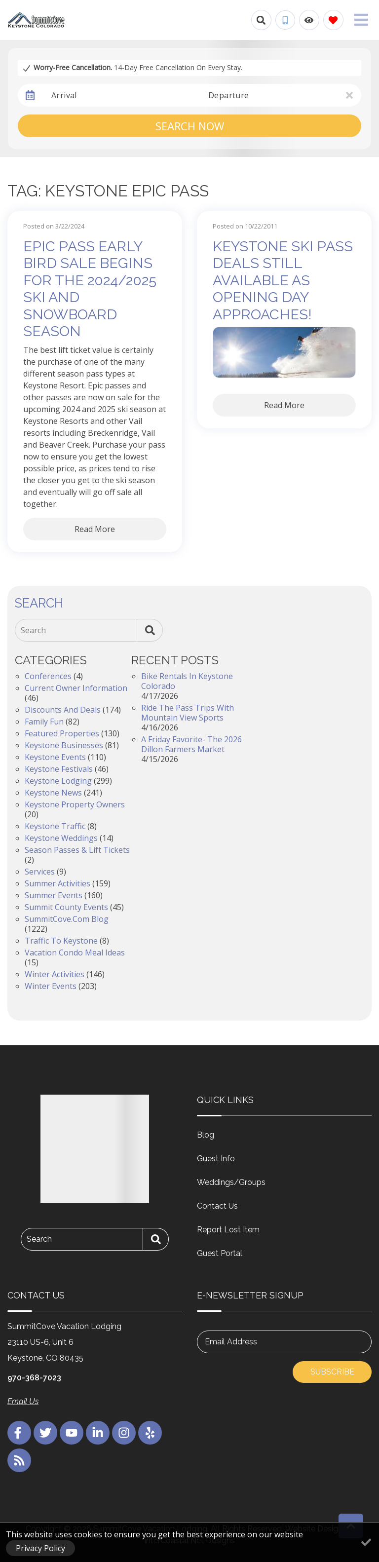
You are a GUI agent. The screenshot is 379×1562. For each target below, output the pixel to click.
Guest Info (216, 1158)
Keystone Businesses (64, 745)
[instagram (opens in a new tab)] (124, 1433)
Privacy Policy (40, 1548)
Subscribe (332, 1371)
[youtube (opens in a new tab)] (71, 1433)
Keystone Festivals (59, 768)
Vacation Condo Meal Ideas (75, 952)
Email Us (22, 1401)
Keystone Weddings (61, 838)
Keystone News (53, 792)
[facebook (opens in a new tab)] (19, 1433)
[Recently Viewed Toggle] (309, 20)
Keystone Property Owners (75, 804)
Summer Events (53, 895)
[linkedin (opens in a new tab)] (98, 1433)
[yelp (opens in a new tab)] (150, 1433)
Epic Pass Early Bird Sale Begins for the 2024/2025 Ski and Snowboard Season (89, 289)
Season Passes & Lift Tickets (77, 849)
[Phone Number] (285, 20)
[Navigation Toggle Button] (361, 20)
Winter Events (50, 986)
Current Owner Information (76, 688)
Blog (205, 1135)
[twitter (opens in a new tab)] (45, 1433)
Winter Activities (54, 974)
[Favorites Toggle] (333, 20)
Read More (95, 529)
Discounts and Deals (63, 709)
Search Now (189, 125)
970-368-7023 (34, 1377)
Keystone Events (55, 757)
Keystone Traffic (55, 826)
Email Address (231, 1341)
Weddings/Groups (231, 1182)
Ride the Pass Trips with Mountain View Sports (187, 712)
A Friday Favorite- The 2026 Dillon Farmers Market (191, 744)
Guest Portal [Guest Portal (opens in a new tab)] (219, 1253)
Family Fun (44, 721)
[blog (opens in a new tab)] (19, 1460)
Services (40, 871)
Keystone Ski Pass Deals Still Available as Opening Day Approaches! (283, 280)
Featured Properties (62, 733)
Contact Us (217, 1206)
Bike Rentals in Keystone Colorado (187, 681)
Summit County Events (66, 907)
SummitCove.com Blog (67, 919)
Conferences (48, 676)
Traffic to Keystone (61, 940)
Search (33, 630)
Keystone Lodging (58, 780)
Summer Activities (57, 883)
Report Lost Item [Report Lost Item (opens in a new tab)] (228, 1229)
